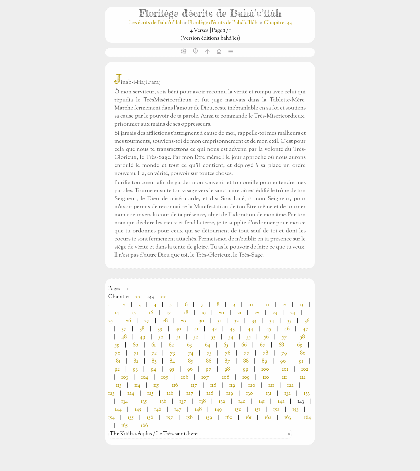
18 (186, 313)
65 (225, 345)
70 (118, 353)
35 (289, 321)
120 (251, 385)
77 (246, 353)
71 (136, 353)
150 (238, 410)
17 (168, 313)
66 (244, 345)
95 (171, 369)
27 (146, 321)
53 (213, 337)
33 (254, 321)
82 (135, 361)
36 (307, 321)
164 (307, 418)
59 (117, 345)
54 (230, 337)
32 (236, 321)
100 (265, 369)
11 (267, 305)
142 (281, 402)
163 (287, 418)
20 (221, 313)
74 (190, 353)
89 (264, 361)
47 (305, 329)
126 (170, 393)
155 (131, 418)
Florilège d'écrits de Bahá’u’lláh (223, 23)
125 (150, 393)
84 (172, 361)
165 (124, 426)
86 (208, 361)
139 (222, 402)
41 (196, 329)
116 (175, 385)
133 (307, 393)
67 (262, 345)
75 (209, 353)
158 (189, 418)
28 (165, 321)
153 (295, 410)
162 (268, 418)
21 (239, 313)
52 (195, 337)
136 (163, 402)
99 (245, 369)
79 (284, 353)
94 (153, 369)
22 (256, 313)
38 (142, 329)
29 (183, 321)
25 (110, 321)
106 (184, 377)
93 (135, 369)
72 (154, 353)
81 (118, 361)
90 (283, 361)
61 (153, 345)
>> (163, 297)
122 (290, 385)
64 (207, 345)
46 (287, 329)
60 (135, 345)
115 (156, 385)
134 (124, 402)
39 (160, 329)
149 (218, 410)
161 (249, 418)
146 (157, 410)
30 (201, 321)
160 (228, 418)
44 (250, 329)
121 (271, 385)
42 (214, 329)
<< (138, 297)
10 (250, 305)
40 (178, 329)
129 (229, 393)
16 (151, 313)
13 (301, 305)
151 (257, 410)
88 (246, 361)
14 (117, 313)
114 (137, 385)
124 (131, 393)
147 (178, 410)
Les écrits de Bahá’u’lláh (156, 23)
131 (268, 393)
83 (154, 361)
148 (198, 410)
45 (268, 329)
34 (271, 321)
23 (274, 313)
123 (111, 393)
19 (203, 313)
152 (276, 410)
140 (242, 402)
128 (210, 393)
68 (281, 345)
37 (123, 329)
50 (160, 337)
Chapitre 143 (278, 23)
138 (202, 402)
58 (302, 337)
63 (189, 345)
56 (266, 337)
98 (227, 369)
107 (205, 377)
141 (262, 402)
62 (171, 345)
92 (117, 369)
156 (150, 418)
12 (284, 305)
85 (190, 361)
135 (144, 402)
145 (138, 410)
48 (124, 337)
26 (128, 321)
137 (182, 402)
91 (301, 361)
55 (248, 337)
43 (232, 329)
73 (172, 353)
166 (144, 426)
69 (299, 345)
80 (303, 353)
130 (249, 393)
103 (124, 377)
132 (287, 393)
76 (227, 353)
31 (219, 321)
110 (266, 377)
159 (209, 418)
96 (190, 369)
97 (208, 369)
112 (303, 377)
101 (285, 369)
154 (111, 418)
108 (225, 377)
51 (178, 337)
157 (169, 418)
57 (284, 337)
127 (189, 393)
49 (142, 337)
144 (118, 410)
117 (194, 385)
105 (164, 377)
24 (292, 313)
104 (144, 377)
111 (284, 377)
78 (265, 353)
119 (232, 385)
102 (304, 369)
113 (118, 385)
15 (134, 313)
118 (213, 385)
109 (246, 377)
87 (227, 361)
